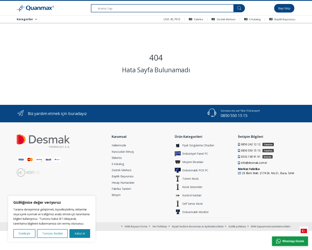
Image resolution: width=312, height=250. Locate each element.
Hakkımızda (119, 145)
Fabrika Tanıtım (121, 189)
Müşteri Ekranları (189, 162)
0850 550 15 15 (234, 115)
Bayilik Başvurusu (282, 19)
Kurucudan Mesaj (123, 151)
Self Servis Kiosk (189, 204)
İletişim (116, 195)
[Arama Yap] (162, 8)
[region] (52, 219)
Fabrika (196, 19)
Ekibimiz (117, 158)
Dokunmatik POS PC (191, 170)
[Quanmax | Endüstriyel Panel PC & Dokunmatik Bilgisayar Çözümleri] (32, 8)
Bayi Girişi (284, 8)
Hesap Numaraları (123, 182)
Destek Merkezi (223, 19)
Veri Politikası (159, 226)
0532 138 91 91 (257, 156)
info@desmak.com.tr (254, 163)
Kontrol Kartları (188, 195)
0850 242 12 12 (257, 144)
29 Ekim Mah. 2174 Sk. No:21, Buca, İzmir (268, 173)
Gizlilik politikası (237, 226)
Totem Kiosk (186, 178)
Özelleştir (24, 233)
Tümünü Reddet (52, 233)
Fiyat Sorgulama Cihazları (194, 145)
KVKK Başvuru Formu (136, 226)
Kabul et (80, 233)
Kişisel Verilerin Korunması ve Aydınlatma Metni (197, 226)
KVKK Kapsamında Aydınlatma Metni (270, 226)
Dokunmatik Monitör (192, 212)
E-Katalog (252, 19)
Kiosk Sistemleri (188, 187)
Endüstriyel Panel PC (191, 153)
